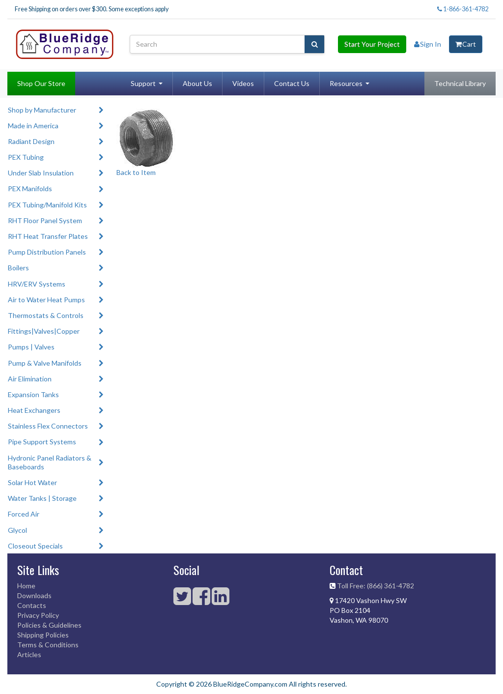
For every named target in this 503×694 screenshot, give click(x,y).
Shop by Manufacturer (42, 110)
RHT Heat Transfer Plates (48, 236)
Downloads (34, 595)
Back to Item (136, 172)
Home (26, 585)
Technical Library (460, 83)
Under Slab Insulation (41, 173)
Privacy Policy (38, 615)
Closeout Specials (35, 546)
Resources (346, 83)
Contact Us (291, 83)
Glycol (17, 530)
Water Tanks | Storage (42, 498)
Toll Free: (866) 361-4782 (375, 585)
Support (143, 83)
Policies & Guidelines (49, 625)
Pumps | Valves (31, 347)
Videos (243, 83)
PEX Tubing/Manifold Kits (47, 205)
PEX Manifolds (30, 188)
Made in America (33, 125)
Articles (29, 654)
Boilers (18, 267)
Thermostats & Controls (46, 315)
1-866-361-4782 (462, 9)
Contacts (31, 605)
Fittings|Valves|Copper (44, 331)
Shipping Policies (43, 635)
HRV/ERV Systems (36, 284)
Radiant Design (31, 141)
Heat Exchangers (34, 410)
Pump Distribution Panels (47, 252)
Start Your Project (372, 44)
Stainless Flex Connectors (48, 426)
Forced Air (23, 514)
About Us (197, 83)
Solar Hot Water (32, 482)
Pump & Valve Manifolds (45, 363)
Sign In (427, 44)
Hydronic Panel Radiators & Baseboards (49, 462)
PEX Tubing (26, 157)
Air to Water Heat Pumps (46, 299)
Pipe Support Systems (42, 441)
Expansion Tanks (33, 394)
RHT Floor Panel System (45, 220)
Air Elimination (30, 379)
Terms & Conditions (48, 644)
